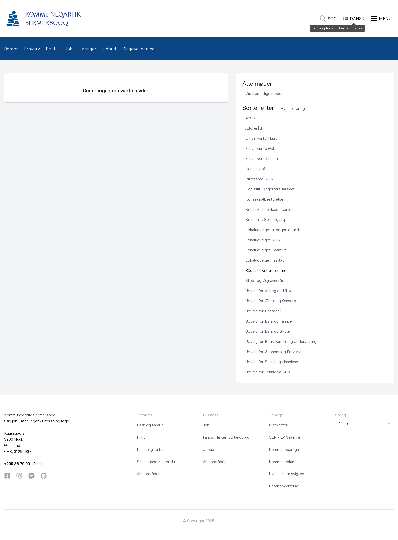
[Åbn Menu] (381, 18)
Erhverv (32, 49)
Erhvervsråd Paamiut (263, 158)
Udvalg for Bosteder (263, 310)
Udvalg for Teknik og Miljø (268, 371)
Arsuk (250, 117)
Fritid (141, 437)
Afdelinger (30, 420)
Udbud (109, 49)
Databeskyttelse (283, 485)
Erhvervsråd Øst (259, 148)
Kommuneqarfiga (284, 449)
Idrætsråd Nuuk (259, 178)
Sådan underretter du (156, 461)
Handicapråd (256, 168)
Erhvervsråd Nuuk (261, 138)
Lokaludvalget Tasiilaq (265, 260)
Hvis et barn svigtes (286, 473)
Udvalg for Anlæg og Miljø (268, 290)
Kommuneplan (281, 461)
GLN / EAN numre (284, 437)
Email (37, 463)
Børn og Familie (150, 424)
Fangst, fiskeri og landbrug (226, 437)
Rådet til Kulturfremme (265, 270)
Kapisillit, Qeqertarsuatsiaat (270, 189)
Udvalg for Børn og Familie (268, 321)
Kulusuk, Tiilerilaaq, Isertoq (269, 209)
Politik (52, 49)
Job (68, 49)
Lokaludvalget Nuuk (262, 239)
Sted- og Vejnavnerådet (266, 280)
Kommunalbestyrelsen (265, 199)
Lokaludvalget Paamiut (265, 249)
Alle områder (148, 473)
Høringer (87, 49)
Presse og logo (55, 420)
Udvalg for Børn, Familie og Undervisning (281, 341)
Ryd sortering (293, 108)
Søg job (11, 420)
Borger (11, 49)
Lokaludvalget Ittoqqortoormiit (273, 229)
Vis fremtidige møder (264, 93)
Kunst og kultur (150, 449)
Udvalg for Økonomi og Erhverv (273, 351)
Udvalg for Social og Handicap (271, 361)
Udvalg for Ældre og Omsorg (270, 300)
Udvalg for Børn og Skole (267, 331)
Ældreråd (253, 128)
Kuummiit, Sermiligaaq (265, 219)
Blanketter (278, 424)
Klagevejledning (138, 49)
